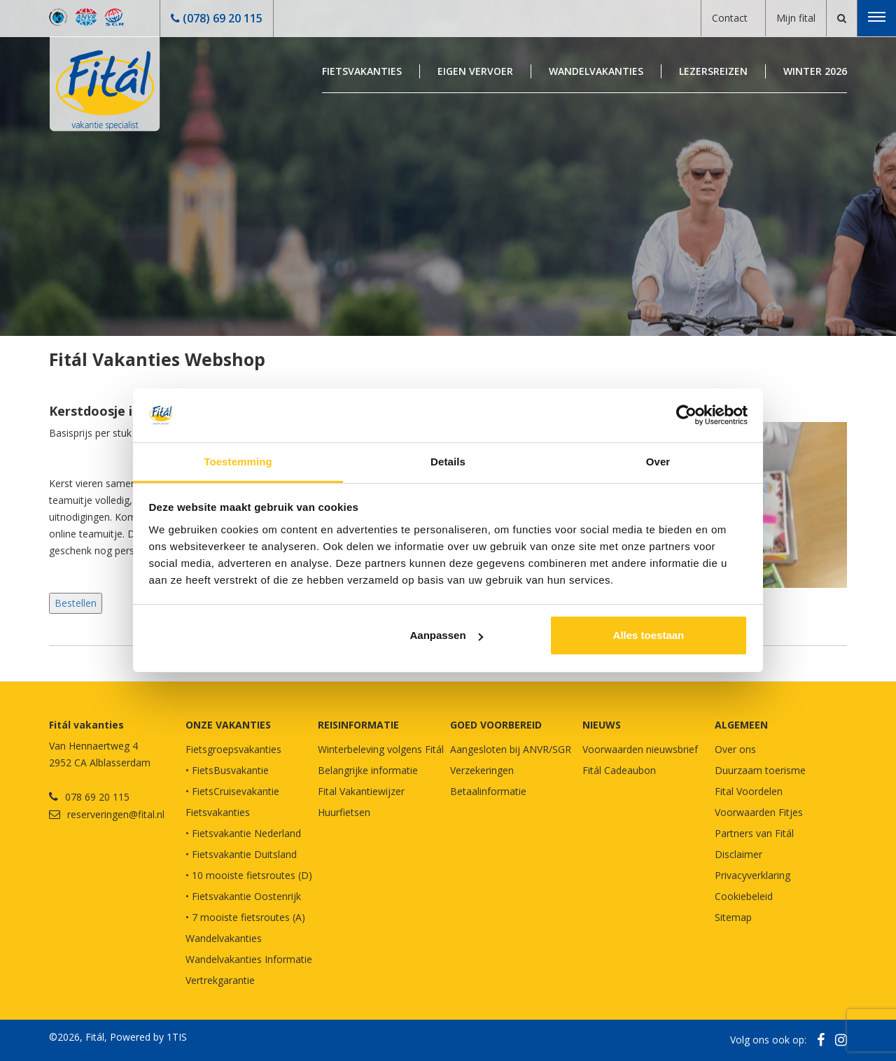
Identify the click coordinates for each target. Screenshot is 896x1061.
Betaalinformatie (488, 791)
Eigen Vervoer (475, 71)
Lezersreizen (713, 71)
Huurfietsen (344, 812)
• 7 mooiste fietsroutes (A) (245, 917)
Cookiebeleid (744, 896)
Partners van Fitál (754, 833)
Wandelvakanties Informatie (249, 959)
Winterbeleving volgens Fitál (381, 749)
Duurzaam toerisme (760, 770)
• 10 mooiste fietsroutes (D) (249, 875)
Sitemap (733, 917)
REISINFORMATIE (358, 724)
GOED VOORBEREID (496, 724)
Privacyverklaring (752, 875)
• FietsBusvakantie (227, 770)
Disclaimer (738, 854)
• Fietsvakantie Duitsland (241, 854)
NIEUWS (601, 724)
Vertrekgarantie (220, 980)
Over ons (735, 749)
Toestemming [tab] (238, 462)
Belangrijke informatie (368, 770)
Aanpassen (446, 635)
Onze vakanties (228, 724)
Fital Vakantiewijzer (361, 791)
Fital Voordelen (749, 791)
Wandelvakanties (596, 71)
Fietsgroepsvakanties (233, 749)
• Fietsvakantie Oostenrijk (243, 896)
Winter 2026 (815, 71)
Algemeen (741, 724)
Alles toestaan (649, 635)
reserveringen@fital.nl (115, 814)
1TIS (177, 1037)
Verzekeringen (482, 770)
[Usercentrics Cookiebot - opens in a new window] (686, 415)
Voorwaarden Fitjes (759, 812)
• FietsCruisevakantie (232, 791)
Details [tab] (447, 462)
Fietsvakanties (362, 71)
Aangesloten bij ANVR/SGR (510, 749)
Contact (730, 17)
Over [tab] (658, 462)
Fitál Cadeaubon (619, 770)
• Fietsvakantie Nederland (243, 833)
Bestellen (76, 603)
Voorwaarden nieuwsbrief (640, 749)
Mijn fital (796, 17)
